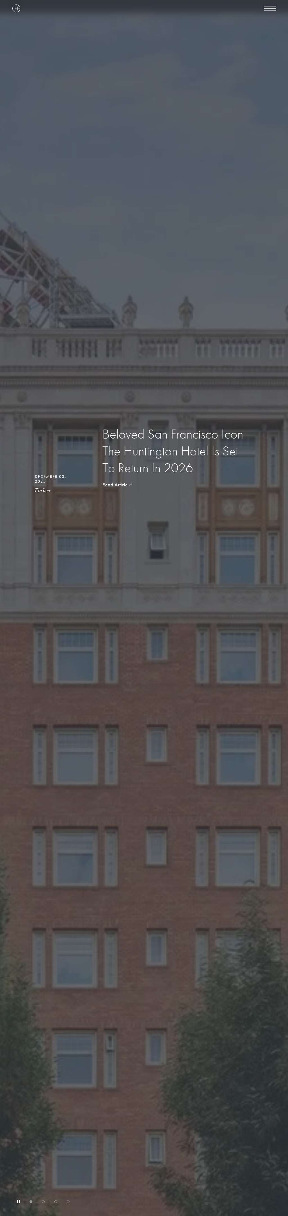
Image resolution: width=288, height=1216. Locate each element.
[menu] (270, 8)
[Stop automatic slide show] (18, 1201)
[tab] (31, 1201)
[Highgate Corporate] (89, 8)
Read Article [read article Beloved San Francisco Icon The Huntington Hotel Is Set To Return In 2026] (115, 485)
